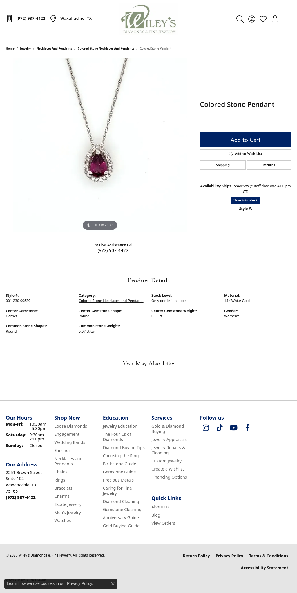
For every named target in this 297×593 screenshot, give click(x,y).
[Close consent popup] (113, 583)
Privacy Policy (229, 556)
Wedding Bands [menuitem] (69, 442)
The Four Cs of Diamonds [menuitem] (117, 436)
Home (10, 48)
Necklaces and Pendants (54, 48)
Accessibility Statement (264, 567)
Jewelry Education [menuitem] (120, 426)
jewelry (25, 48)
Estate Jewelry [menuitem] (67, 504)
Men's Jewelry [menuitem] (67, 512)
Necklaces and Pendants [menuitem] (68, 461)
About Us (160, 507)
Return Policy (196, 556)
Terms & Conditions (268, 556)
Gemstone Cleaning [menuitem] (122, 509)
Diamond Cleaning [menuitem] (121, 501)
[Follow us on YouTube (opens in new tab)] (233, 428)
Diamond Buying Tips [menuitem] (124, 447)
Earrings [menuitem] (62, 450)
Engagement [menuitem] (66, 434)
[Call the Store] (21, 497)
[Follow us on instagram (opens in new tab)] (205, 428)
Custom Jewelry (166, 461)
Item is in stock (245, 200)
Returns (269, 165)
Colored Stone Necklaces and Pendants (106, 48)
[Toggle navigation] (287, 19)
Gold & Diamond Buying (167, 428)
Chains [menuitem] (61, 472)
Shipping (223, 165)
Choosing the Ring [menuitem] (121, 455)
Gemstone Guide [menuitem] (119, 472)
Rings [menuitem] (59, 480)
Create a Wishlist (167, 469)
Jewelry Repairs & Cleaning (168, 450)
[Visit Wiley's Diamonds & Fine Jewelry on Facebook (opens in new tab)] (247, 428)
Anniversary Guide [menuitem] (121, 517)
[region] (100, 145)
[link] (25, 18)
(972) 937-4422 (112, 250)
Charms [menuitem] (61, 496)
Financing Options (169, 477)
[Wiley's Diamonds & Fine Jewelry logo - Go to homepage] (148, 19)
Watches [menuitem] (62, 520)
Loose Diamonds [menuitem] (70, 426)
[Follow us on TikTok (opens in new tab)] (219, 428)
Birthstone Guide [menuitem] (119, 463)
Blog (155, 515)
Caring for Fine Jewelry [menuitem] (117, 490)
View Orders (163, 523)
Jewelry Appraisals (169, 439)
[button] (240, 19)
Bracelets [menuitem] (63, 488)
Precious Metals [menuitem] (118, 480)
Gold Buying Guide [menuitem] (121, 525)
